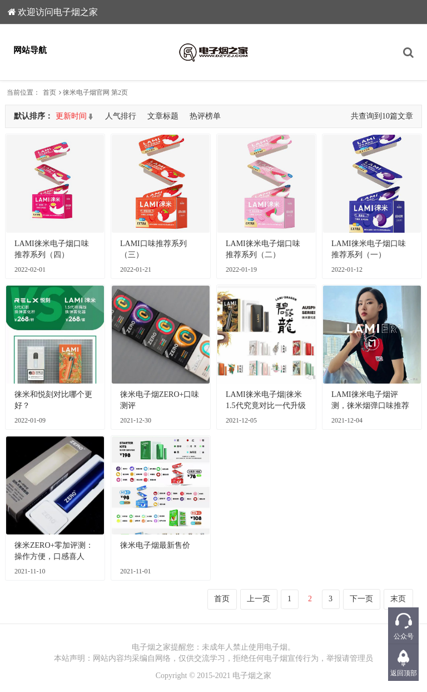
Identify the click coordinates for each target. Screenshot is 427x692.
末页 (398, 599)
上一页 (258, 599)
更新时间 (71, 116)
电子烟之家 (251, 675)
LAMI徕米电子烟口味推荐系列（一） (368, 249)
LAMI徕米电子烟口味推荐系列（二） (263, 249)
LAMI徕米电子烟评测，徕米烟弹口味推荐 (370, 400)
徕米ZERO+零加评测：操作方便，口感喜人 (53, 551)
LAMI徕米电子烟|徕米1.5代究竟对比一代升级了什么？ (266, 400)
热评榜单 (205, 116)
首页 (49, 92)
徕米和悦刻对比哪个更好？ (53, 400)
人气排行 (120, 116)
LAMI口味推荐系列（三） (153, 249)
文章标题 (162, 116)
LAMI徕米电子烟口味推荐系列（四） (51, 249)
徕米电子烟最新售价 (155, 545)
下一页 (361, 599)
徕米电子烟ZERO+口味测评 (159, 400)
